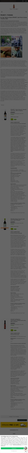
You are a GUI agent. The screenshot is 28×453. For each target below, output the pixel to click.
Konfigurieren (14, 450)
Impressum (3, 445)
